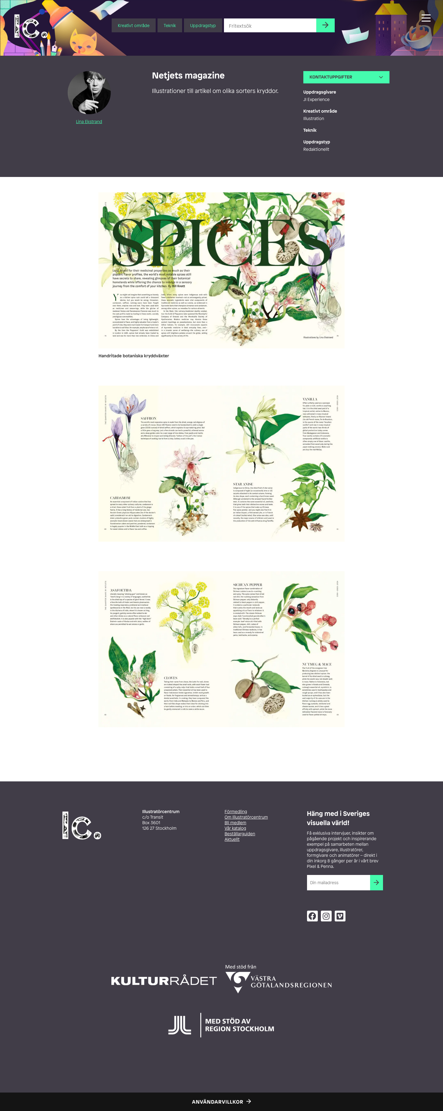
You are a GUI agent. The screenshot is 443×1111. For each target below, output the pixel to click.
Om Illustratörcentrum (246, 817)
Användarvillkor (217, 1101)
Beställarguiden (240, 834)
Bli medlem (235, 823)
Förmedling (236, 812)
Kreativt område (134, 25)
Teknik (170, 25)
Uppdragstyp (203, 25)
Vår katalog (235, 828)
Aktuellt (232, 839)
